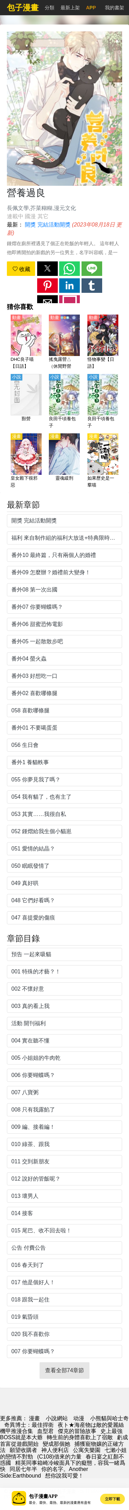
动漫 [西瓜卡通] (78, 1418)
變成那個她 (56, 1444)
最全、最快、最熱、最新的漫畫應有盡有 (60, 1502)
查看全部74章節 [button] (64, 1370)
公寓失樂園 (86, 1450)
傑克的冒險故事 (77, 1431)
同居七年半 (23, 1469)
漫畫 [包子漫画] (34, 1418)
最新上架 (70, 7)
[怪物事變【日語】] (102, 342)
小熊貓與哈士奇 (109, 1418)
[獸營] (26, 401)
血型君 (45, 1431)
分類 (49, 7)
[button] (47, 268)
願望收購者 (23, 1450)
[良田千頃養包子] (64, 401)
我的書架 (114, 7)
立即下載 (112, 1499)
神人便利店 (55, 1450)
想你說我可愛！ (64, 1476)
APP (91, 7)
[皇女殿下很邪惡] (26, 461)
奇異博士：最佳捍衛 (29, 1425)
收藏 (21, 269)
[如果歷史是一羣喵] (102, 461)
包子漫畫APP (43, 1496)
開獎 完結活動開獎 (47, 225)
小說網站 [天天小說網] (57, 1418)
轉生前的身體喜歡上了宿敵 (80, 1437)
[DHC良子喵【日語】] (26, 342)
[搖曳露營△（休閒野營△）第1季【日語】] (64, 342)
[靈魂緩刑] (64, 461)
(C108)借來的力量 (59, 1457)
